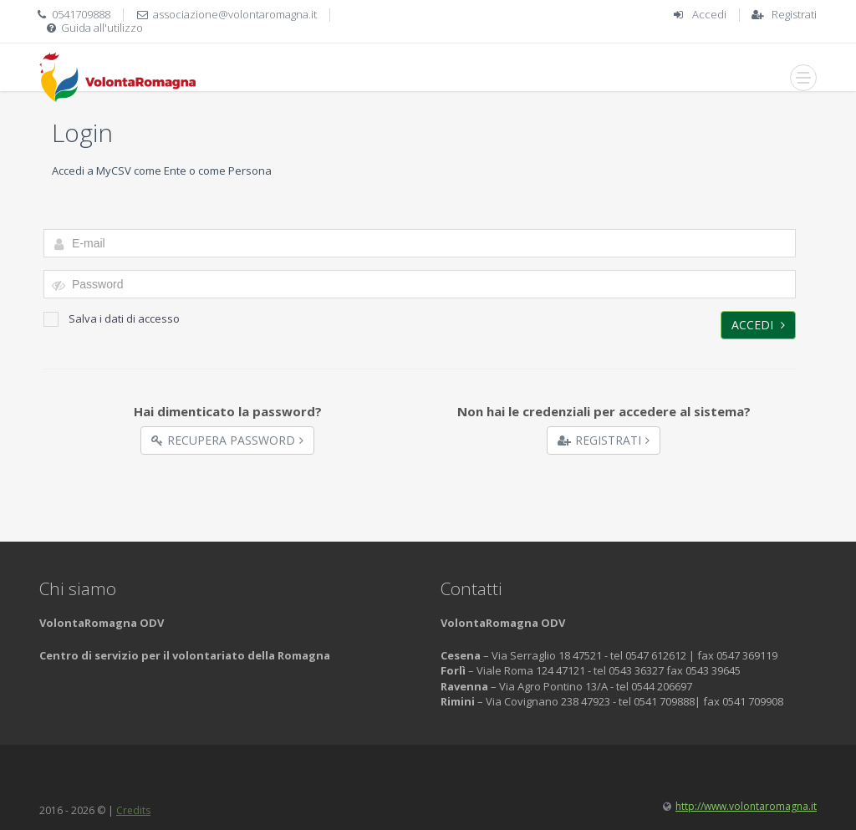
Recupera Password (227, 440)
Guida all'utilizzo (102, 27)
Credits (133, 810)
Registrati (794, 14)
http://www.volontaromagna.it (746, 806)
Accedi (709, 14)
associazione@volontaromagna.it (235, 14)
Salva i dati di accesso (111, 319)
